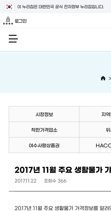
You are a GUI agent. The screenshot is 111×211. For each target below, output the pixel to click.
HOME (103, 78)
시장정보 (44, 114)
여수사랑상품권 (44, 145)
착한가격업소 (44, 129)
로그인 (15, 21)
